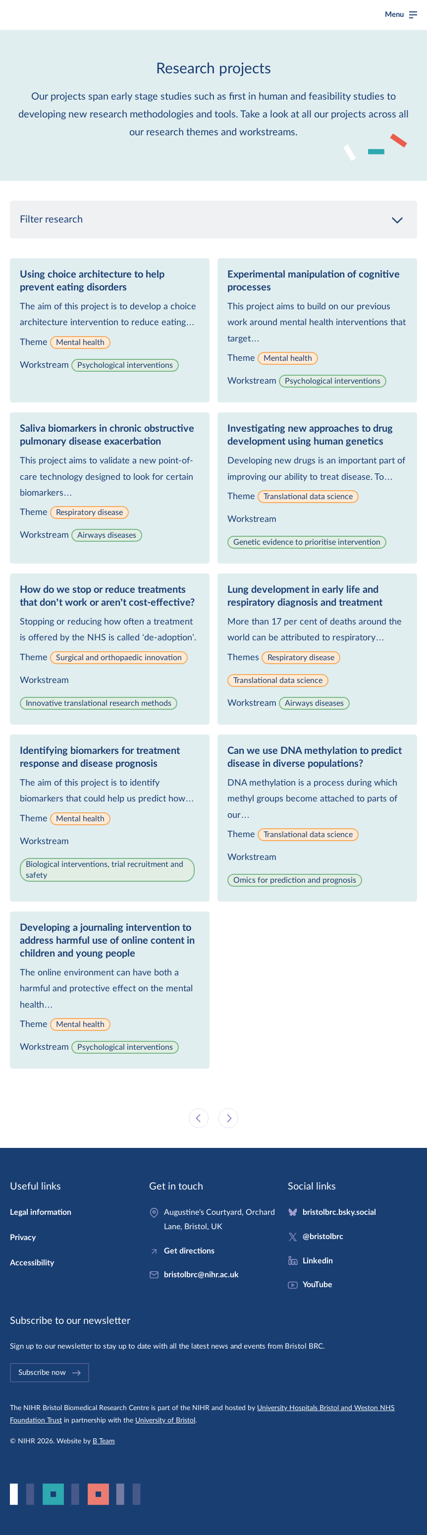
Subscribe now (50, 1372)
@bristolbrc (323, 1237)
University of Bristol (165, 1420)
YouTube (317, 1285)
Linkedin (318, 1261)
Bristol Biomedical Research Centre (72, 14)
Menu (394, 14)
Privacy (23, 1238)
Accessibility (32, 1263)
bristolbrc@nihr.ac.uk (201, 1275)
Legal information (40, 1212)
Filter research (213, 219)
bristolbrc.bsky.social (339, 1212)
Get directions (189, 1251)
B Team (104, 1441)
